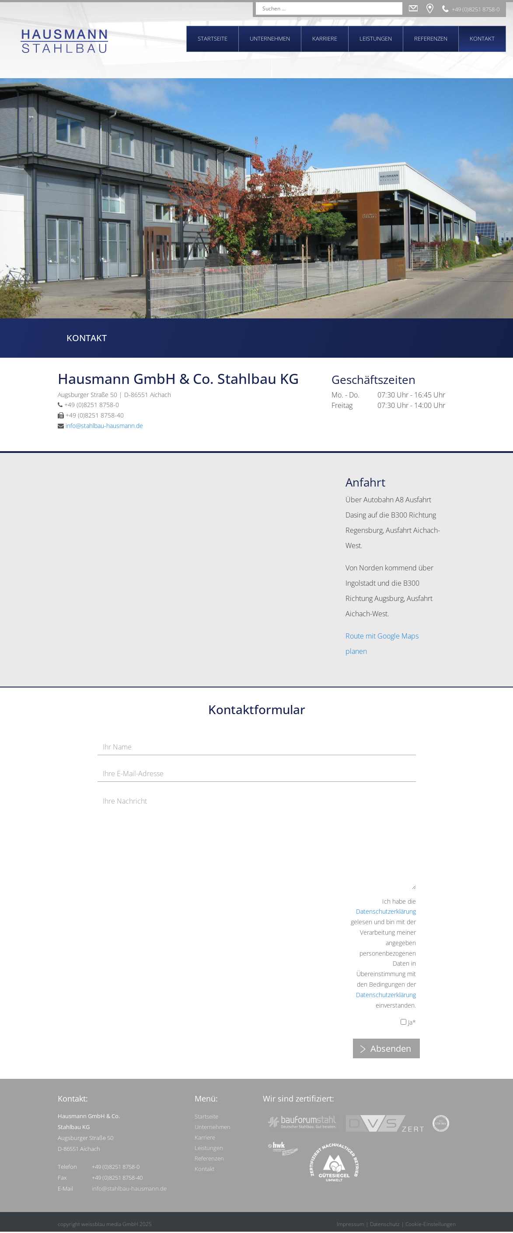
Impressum (350, 1224)
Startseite (212, 38)
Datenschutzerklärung (386, 911)
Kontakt (482, 38)
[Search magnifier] (396, 8)
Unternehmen (270, 38)
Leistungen (375, 38)
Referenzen (430, 38)
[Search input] (325, 8)
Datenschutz (385, 1224)
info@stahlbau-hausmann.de (104, 425)
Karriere (324, 38)
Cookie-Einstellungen (430, 1224)
